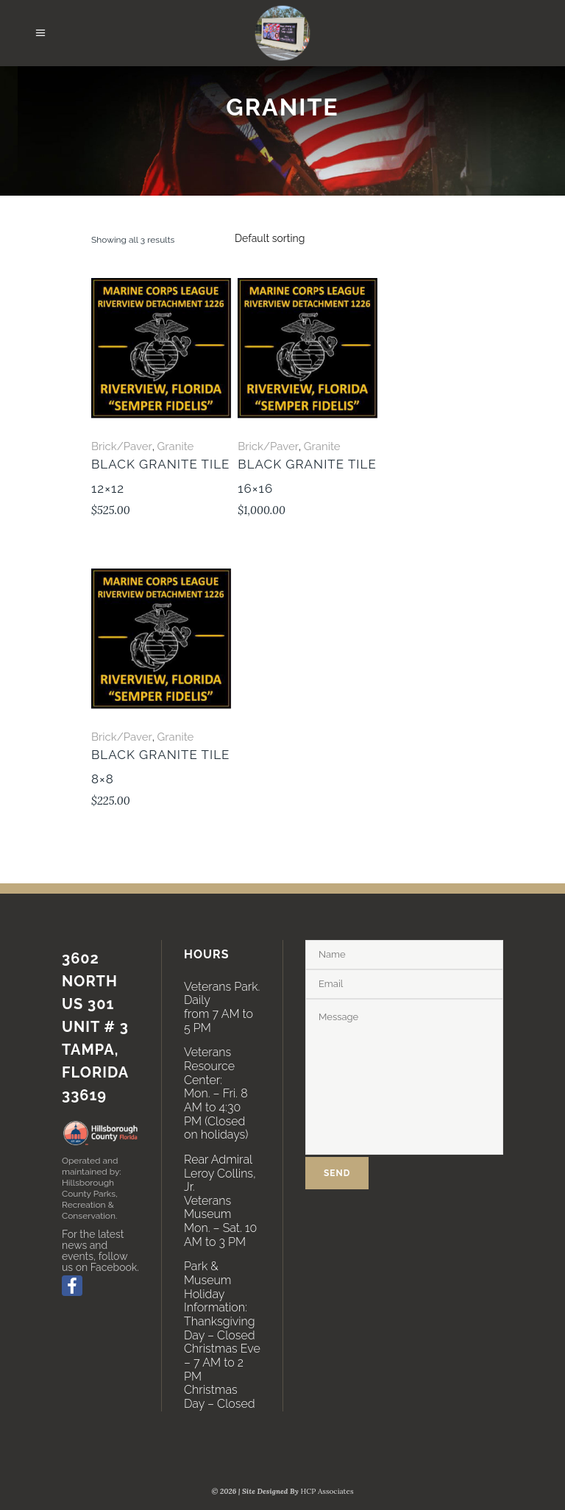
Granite (175, 446)
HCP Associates (327, 1491)
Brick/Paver (121, 446)
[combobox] (270, 238)
